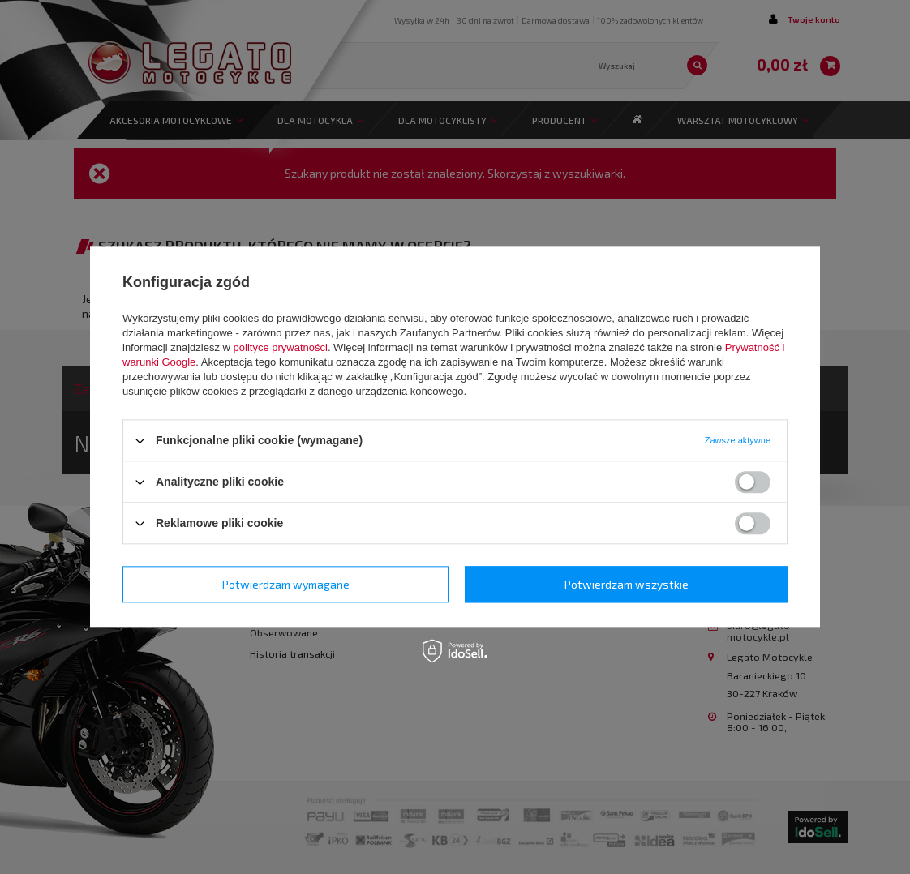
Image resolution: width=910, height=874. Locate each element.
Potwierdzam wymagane (286, 584)
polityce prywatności (281, 347)
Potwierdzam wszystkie (626, 584)
